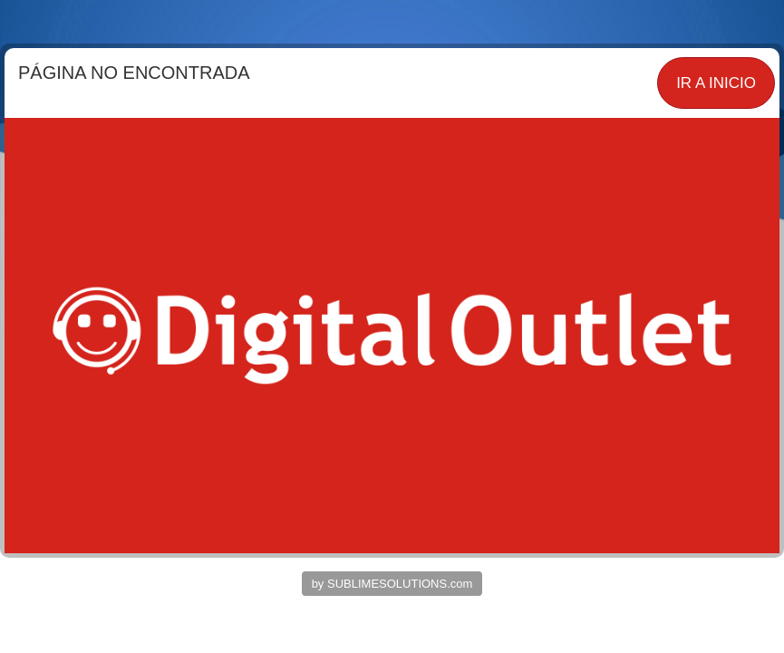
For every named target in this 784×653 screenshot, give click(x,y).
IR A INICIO (716, 83)
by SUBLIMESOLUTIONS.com (392, 583)
